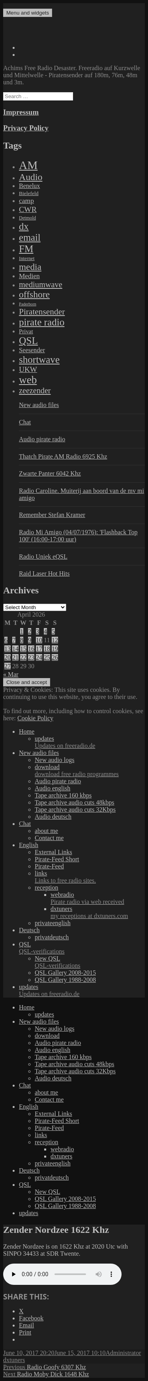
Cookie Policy (35, 718)
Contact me (49, 838)
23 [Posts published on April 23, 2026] (31, 657)
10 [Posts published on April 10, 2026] (39, 640)
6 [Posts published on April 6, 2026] (5, 640)
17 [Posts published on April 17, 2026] (39, 648)
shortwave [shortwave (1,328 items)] (39, 359)
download (90, 771)
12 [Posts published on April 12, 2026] (55, 640)
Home (26, 731)
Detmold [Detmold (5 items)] (27, 218)
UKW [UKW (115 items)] (28, 369)
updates (90, 742)
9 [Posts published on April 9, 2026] (29, 640)
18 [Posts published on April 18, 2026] (47, 648)
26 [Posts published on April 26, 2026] (55, 657)
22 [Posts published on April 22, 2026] (23, 657)
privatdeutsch (52, 937)
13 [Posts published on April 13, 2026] (7, 648)
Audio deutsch (53, 816)
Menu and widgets (27, 13)
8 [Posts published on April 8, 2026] (21, 640)
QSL (82, 948)
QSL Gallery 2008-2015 (65, 972)
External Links (53, 852)
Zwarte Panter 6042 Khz (50, 473)
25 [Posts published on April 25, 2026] (47, 657)
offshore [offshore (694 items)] (34, 294)
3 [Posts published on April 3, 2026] (37, 631)
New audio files (39, 404)
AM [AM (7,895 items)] (28, 165)
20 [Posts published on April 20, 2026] (7, 657)
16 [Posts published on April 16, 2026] (31, 648)
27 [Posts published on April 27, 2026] (7, 666)
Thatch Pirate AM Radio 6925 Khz (63, 456)
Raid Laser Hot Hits (44, 573)
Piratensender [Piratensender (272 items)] (42, 311)
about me (46, 830)
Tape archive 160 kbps (63, 795)
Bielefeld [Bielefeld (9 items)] (28, 193)
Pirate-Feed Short (57, 859)
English (28, 845)
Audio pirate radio (42, 439)
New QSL (90, 962)
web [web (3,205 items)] (28, 380)
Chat (25, 422)
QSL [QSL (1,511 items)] (28, 340)
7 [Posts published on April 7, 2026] (13, 640)
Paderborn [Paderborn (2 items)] (27, 304)
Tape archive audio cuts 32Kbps (75, 809)
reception (46, 887)
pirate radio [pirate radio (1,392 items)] (41, 322)
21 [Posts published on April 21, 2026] (15, 657)
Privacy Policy (26, 128)
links (90, 877)
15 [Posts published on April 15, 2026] (23, 648)
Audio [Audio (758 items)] (30, 177)
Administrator (123, 1352)
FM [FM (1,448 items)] (26, 248)
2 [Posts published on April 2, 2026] (29, 631)
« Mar (11, 674)
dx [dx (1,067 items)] (24, 226)
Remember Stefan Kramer (52, 514)
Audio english (52, 788)
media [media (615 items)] (30, 267)
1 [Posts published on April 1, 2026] (21, 631)
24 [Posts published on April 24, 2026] (39, 657)
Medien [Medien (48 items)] (29, 276)
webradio (98, 898)
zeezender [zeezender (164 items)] (35, 390)
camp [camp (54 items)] (26, 200)
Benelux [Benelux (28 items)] (29, 185)
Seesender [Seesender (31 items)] (32, 350)
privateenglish (53, 923)
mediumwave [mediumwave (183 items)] (40, 284)
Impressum (21, 112)
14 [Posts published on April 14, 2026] (15, 648)
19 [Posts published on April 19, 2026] (55, 648)
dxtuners (98, 912)
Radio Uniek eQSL (43, 556)
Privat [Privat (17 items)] (26, 331)
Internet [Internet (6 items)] (26, 258)
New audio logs (54, 759)
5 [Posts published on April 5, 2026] (53, 631)
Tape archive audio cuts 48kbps (74, 802)
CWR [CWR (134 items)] (28, 209)
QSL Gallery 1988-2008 (65, 979)
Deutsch (29, 930)
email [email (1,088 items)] (30, 237)
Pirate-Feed (49, 866)
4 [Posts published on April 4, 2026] (45, 631)
